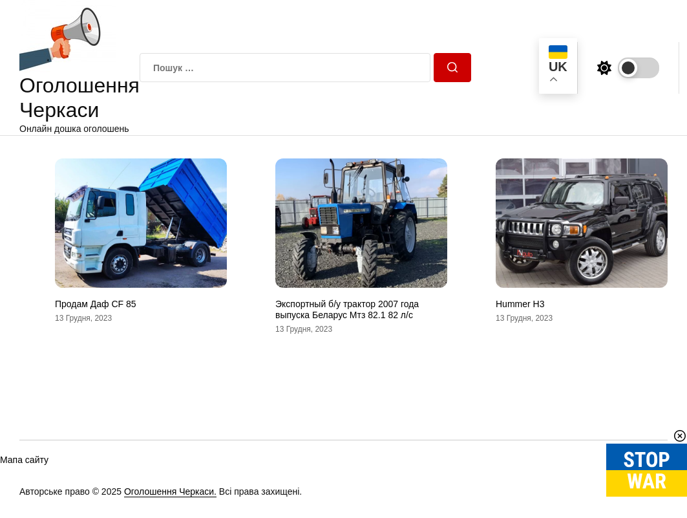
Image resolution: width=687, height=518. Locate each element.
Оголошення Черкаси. (170, 491)
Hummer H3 (520, 304)
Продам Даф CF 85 (95, 304)
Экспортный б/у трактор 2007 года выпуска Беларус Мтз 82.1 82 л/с (347, 309)
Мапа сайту (24, 460)
